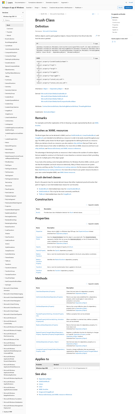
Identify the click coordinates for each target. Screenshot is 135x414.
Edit (98, 35)
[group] (67, 49)
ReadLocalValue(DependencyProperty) (47, 325)
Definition (115, 17)
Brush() (38, 212)
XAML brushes (43, 389)
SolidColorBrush (76, 135)
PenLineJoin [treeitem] (8, 186)
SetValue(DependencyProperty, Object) (47, 342)
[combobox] (12, 16)
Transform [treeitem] (8, 264)
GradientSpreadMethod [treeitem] (12, 100)
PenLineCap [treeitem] (8, 182)
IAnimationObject (49, 112)
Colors (41, 384)
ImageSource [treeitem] (9, 114)
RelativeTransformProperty (39, 261)
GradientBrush (43, 189)
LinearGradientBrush (89, 135)
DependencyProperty (80, 334)
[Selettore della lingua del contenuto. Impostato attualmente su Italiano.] (6, 410)
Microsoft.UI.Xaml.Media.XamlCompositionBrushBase (58, 101)
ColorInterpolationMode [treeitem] (12, 49)
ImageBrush (39, 138)
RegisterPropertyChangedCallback (88, 351)
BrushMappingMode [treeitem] (11, 42)
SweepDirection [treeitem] (9, 250)
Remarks (114, 20)
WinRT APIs (44, 14)
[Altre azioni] (98, 14)
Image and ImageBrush (46, 392)
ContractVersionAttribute (50, 106)
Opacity (38, 247)
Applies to (115, 30)
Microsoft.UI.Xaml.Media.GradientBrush (54, 93)
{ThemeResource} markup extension (65, 167)
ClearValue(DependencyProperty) (45, 291)
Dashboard (128, 7)
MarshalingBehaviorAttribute (68, 106)
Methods (115, 27)
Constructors (116, 22)
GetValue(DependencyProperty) (45, 306)
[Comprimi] (23, 12)
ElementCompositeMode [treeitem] (12, 66)
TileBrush (42, 194)
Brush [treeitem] (8, 25)
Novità (121, 7)
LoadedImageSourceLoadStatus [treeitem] (14, 134)
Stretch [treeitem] (7, 244)
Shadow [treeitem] (7, 233)
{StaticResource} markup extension (50, 170)
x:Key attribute (77, 143)
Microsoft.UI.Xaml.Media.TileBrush (52, 99)
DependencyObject (56, 89)
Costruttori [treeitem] (10, 28)
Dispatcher (39, 231)
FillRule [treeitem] (7, 76)
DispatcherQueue (84, 231)
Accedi (131, 2)
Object (45, 89)
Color (40, 387)
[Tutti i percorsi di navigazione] (37, 14)
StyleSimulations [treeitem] (10, 247)
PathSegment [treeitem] (9, 175)
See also (114, 32)
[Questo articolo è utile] (112, 42)
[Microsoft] (3, 2)
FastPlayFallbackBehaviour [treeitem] (12, 73)
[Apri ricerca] (126, 2)
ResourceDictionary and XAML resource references (64, 148)
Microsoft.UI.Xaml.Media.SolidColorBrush (54, 96)
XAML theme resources (67, 172)
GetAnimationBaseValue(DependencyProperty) (49, 297)
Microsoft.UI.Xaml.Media (57, 14)
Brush (71, 212)
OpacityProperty (41, 250)
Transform (39, 267)
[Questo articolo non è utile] (115, 42)
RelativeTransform (60, 259)
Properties (115, 25)
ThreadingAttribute (85, 106)
